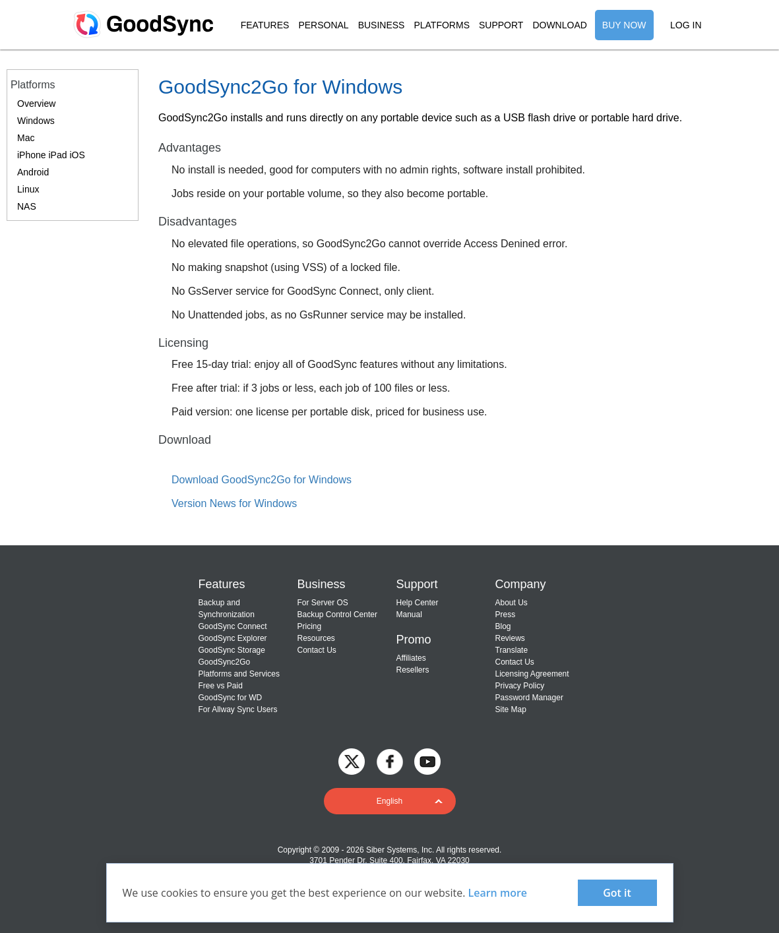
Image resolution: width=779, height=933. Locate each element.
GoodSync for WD (231, 697)
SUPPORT (501, 25)
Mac (25, 138)
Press (505, 614)
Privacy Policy (520, 685)
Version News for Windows (234, 503)
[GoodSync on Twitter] (351, 760)
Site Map (510, 709)
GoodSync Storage (232, 650)
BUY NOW (624, 25)
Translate (511, 650)
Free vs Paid (221, 685)
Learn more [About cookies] (498, 893)
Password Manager (529, 697)
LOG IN (685, 25)
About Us (511, 602)
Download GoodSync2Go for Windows (261, 479)
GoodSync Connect (233, 626)
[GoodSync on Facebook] (390, 760)
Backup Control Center (337, 614)
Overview (36, 103)
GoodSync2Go (225, 662)
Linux (28, 189)
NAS (26, 206)
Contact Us (316, 650)
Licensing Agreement (532, 673)
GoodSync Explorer (233, 638)
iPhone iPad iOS (51, 155)
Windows (36, 120)
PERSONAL (323, 25)
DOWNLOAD (559, 25)
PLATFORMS (442, 25)
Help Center (417, 602)
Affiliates (411, 658)
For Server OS (322, 602)
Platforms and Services (239, 673)
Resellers (412, 670)
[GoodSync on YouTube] (427, 760)
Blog (503, 626)
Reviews (510, 638)
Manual (409, 614)
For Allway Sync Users (238, 709)
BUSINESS (381, 25)
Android (33, 172)
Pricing (309, 626)
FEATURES (265, 25)
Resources (316, 638)
